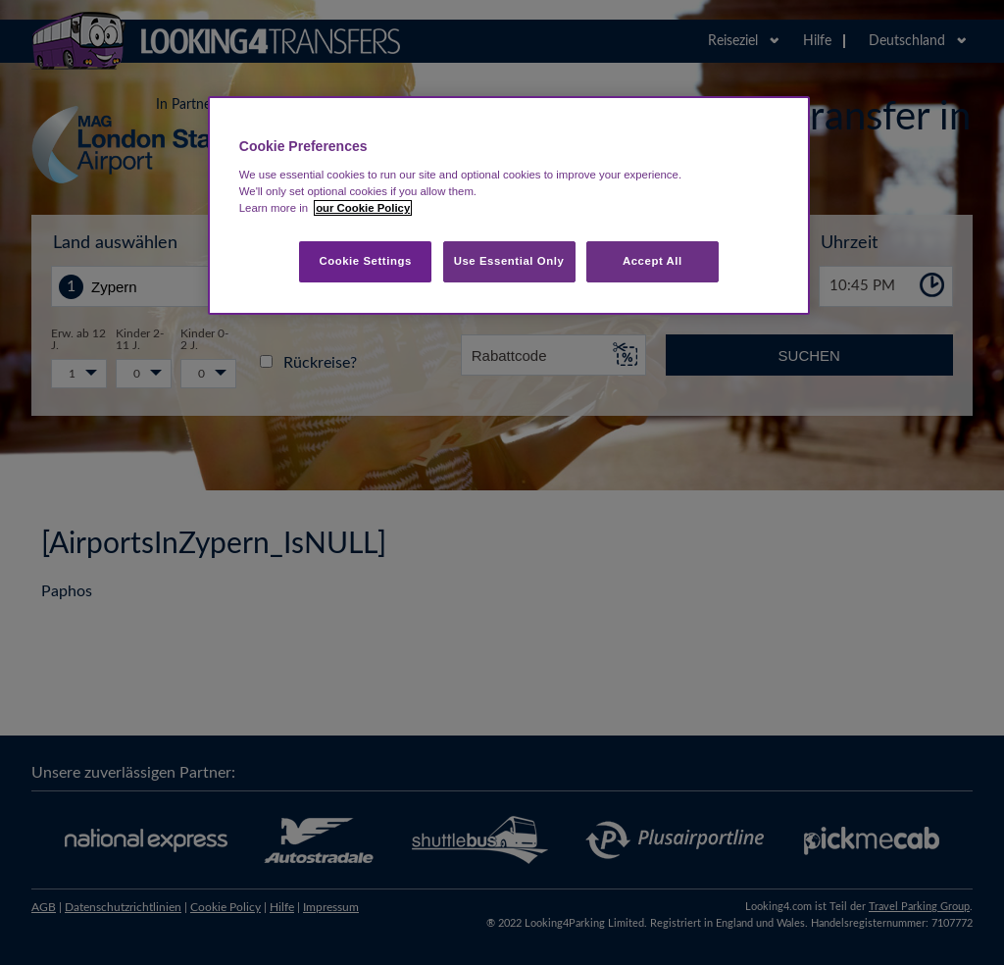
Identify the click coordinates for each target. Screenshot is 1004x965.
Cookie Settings (365, 261)
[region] (509, 205)
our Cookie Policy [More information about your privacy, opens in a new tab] (363, 208)
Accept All (652, 261)
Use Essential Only (509, 261)
